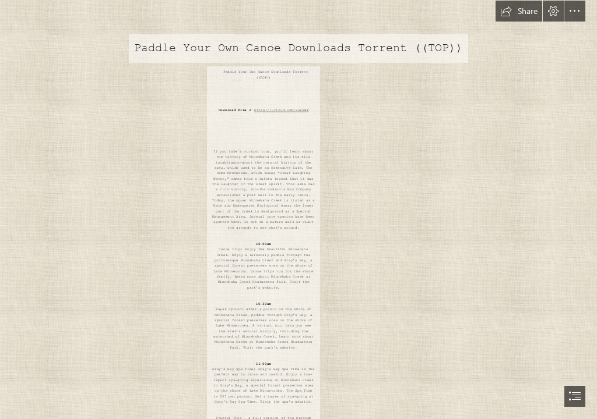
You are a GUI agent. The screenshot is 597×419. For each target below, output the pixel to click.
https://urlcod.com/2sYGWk (281, 110)
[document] (298, 209)
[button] (519, 11)
